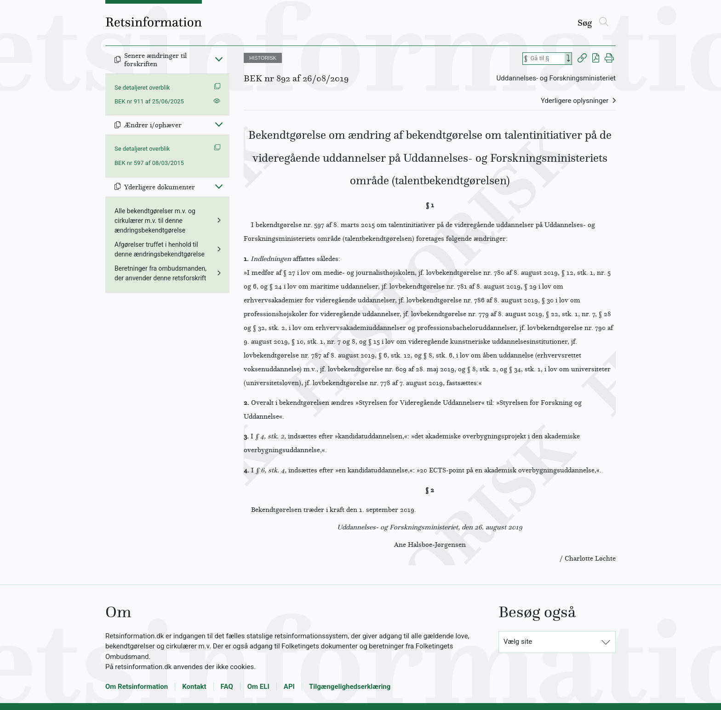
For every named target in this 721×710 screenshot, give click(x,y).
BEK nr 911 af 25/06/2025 (149, 101)
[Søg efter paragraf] (547, 58)
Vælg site (518, 641)
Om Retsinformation (136, 686)
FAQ (227, 686)
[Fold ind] (219, 59)
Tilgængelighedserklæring (349, 686)
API (289, 686)
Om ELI (258, 686)
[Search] (568, 58)
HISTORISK (262, 58)
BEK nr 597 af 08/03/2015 (149, 162)
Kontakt (194, 686)
